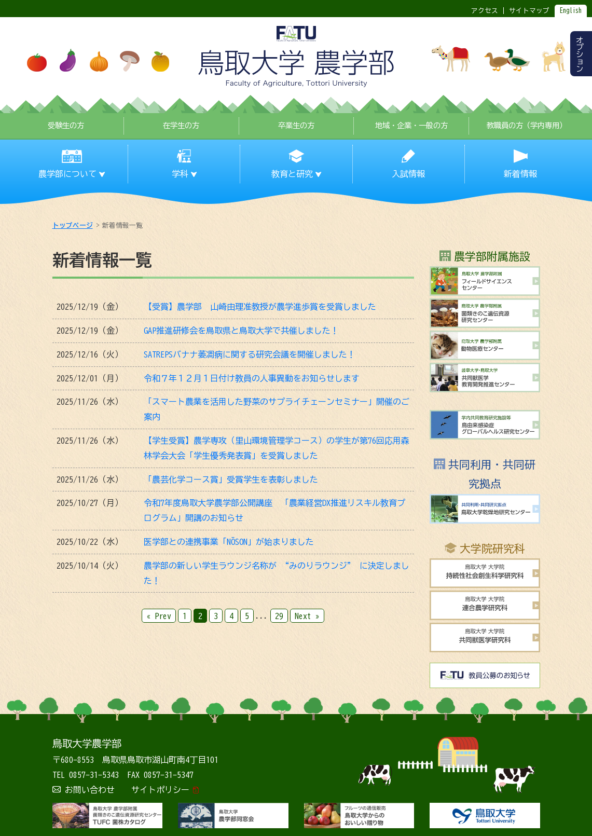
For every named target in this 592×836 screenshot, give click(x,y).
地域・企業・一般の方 (411, 125)
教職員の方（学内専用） (527, 125)
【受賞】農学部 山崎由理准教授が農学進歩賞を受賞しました (260, 307)
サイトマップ (529, 10)
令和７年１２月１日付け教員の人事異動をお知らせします (252, 378)
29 (279, 615)
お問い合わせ (90, 790)
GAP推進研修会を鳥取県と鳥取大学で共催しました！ (241, 330)
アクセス (484, 10)
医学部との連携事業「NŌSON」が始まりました (229, 542)
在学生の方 (181, 125)
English (571, 10)
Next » (307, 615)
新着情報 (520, 174)
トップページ (72, 225)
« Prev (158, 615)
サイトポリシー (160, 790)
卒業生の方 (296, 125)
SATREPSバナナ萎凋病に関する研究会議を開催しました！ (249, 354)
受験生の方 (66, 125)
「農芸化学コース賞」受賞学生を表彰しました (231, 479)
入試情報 (408, 174)
